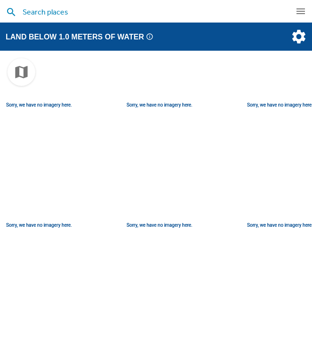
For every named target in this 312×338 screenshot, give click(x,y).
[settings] (298, 37)
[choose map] (21, 72)
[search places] (141, 11)
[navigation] (300, 11)
